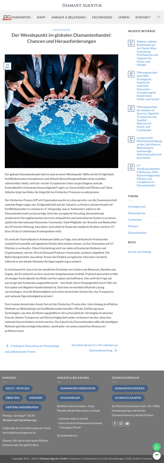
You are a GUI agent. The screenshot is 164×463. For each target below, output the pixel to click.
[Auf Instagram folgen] (121, 424)
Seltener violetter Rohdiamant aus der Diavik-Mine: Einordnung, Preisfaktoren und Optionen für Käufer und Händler (147, 53)
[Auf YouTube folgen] (127, 424)
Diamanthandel (137, 232)
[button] (158, 17)
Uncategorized (61, 30)
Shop (42, 17)
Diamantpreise (136, 213)
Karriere (147, 458)
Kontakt (143, 17)
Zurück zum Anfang (139, 251)
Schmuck (133, 226)
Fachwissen (103, 17)
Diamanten (22, 17)
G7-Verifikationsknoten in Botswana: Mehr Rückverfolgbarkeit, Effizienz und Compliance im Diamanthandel (148, 175)
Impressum (75, 458)
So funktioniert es (67, 435)
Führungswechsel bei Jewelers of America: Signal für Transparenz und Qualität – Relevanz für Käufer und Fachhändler (148, 118)
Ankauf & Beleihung (70, 17)
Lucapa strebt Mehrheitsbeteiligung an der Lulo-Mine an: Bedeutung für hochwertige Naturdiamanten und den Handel (149, 147)
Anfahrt (137, 458)
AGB (128, 458)
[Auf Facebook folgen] (115, 424)
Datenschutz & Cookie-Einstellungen (103, 458)
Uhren (124, 17)
